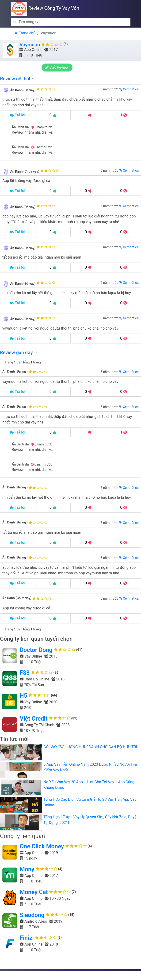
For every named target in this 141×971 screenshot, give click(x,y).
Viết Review (57, 67)
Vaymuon (29, 44)
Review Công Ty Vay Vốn (45, 8)
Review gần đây (18, 352)
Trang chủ (25, 33)
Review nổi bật (17, 79)
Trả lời (17, 115)
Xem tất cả (129, 89)
